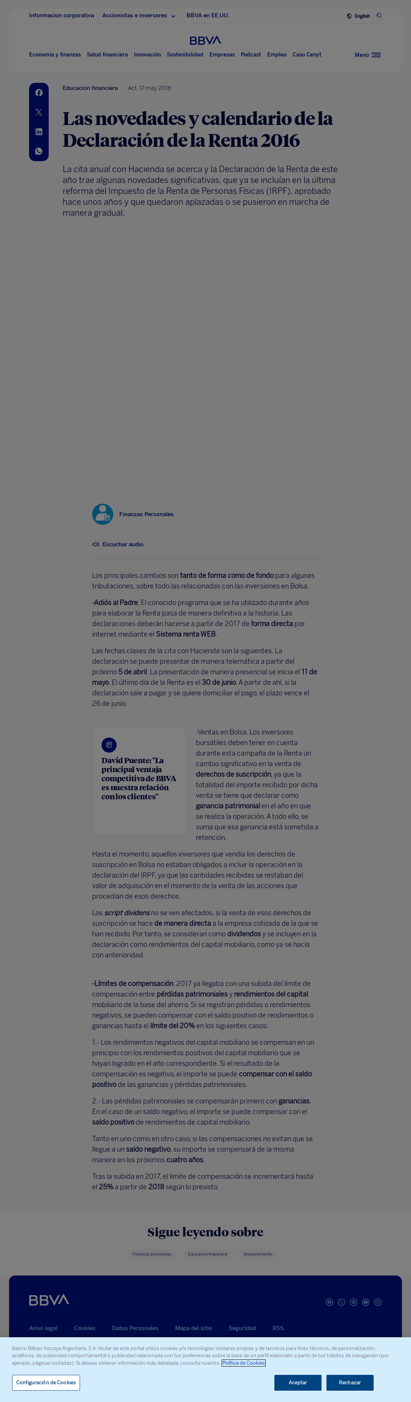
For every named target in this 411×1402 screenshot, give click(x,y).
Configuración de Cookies (46, 1382)
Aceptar (298, 1382)
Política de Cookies (243, 1363)
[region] (205, 1369)
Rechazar (350, 1382)
